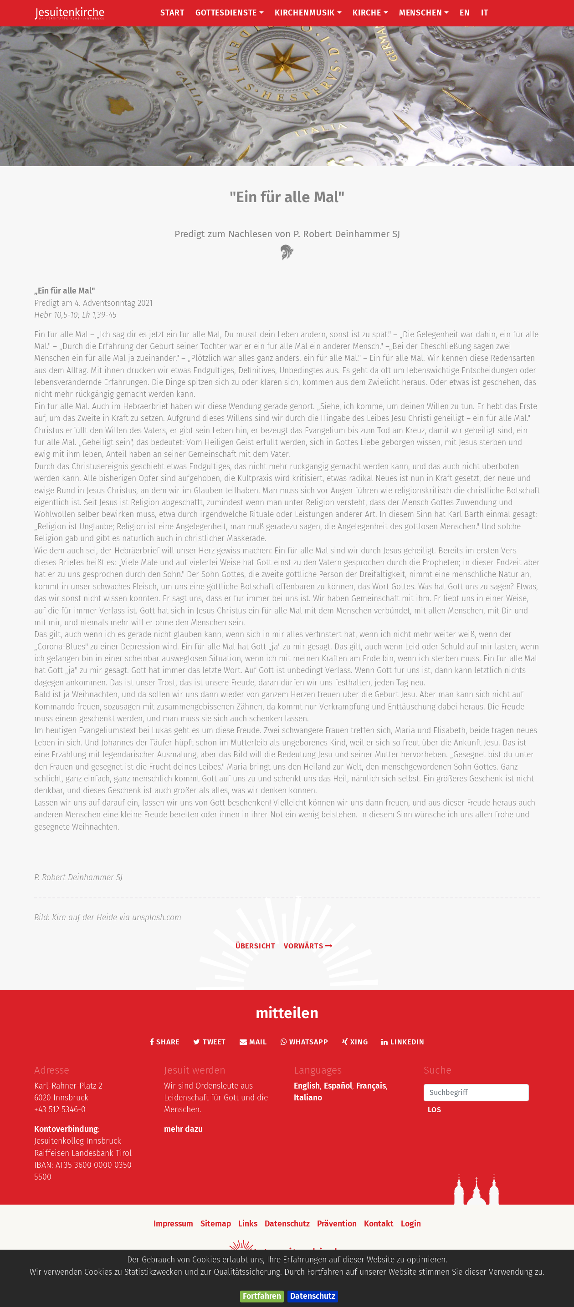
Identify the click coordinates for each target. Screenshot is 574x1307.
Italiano (308, 1098)
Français (371, 1086)
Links (247, 1224)
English (307, 1086)
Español (338, 1086)
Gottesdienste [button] (229, 13)
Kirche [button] (370, 13)
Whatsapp (304, 1042)
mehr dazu (183, 1129)
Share (165, 1042)
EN (465, 13)
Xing (355, 1042)
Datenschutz (312, 1296)
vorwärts (308, 946)
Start (172, 13)
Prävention (337, 1224)
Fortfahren (262, 1296)
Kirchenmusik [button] (308, 13)
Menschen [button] (424, 13)
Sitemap (215, 1224)
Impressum (173, 1224)
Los (434, 1109)
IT (484, 13)
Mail (253, 1042)
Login (411, 1224)
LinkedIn (402, 1042)
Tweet (209, 1042)
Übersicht (256, 946)
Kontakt (379, 1224)
